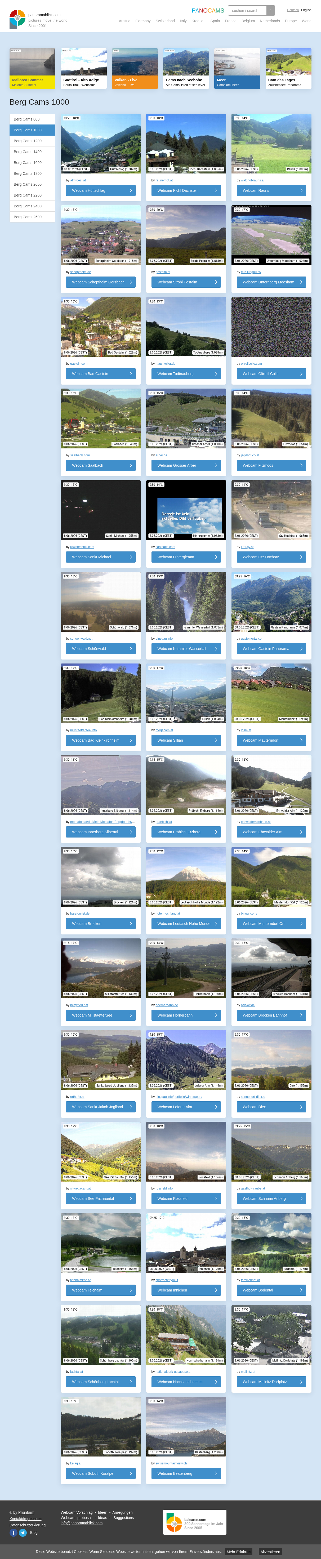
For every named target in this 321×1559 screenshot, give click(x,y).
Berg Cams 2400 (28, 206)
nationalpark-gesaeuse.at (173, 1372)
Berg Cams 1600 (28, 163)
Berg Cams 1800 (28, 173)
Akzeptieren (270, 1552)
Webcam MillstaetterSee (92, 1015)
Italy (183, 21)
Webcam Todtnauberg (176, 374)
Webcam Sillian (170, 740)
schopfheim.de (80, 272)
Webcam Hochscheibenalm (180, 1382)
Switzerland (165, 21)
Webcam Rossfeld (173, 1198)
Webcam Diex (254, 1107)
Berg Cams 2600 (28, 217)
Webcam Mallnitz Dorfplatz (265, 1382)
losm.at (246, 730)
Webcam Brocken (86, 923)
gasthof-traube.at (253, 1188)
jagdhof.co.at (250, 455)
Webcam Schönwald (89, 649)
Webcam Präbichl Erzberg (179, 832)
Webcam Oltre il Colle (261, 374)
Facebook (13, 1533)
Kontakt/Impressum (26, 1519)
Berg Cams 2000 (28, 184)
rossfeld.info (164, 1188)
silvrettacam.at (80, 1188)
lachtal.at (76, 1372)
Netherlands (270, 21)
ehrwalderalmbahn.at (256, 822)
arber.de (161, 455)
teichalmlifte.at (80, 1280)
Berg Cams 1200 (28, 141)
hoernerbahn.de (167, 1005)
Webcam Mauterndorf (260, 740)
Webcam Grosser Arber (177, 465)
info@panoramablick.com (81, 1523)
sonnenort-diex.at (253, 1097)
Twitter (23, 1533)
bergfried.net (79, 1005)
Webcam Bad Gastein (90, 374)
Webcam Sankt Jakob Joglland (97, 1107)
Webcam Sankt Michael (91, 557)
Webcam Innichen (172, 1290)
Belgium (248, 21)
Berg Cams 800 (26, 119)
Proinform (26, 1512)
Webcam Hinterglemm (176, 557)
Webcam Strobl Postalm (177, 282)
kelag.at (75, 1463)
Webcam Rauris (256, 190)
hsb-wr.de (248, 1005)
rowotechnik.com (82, 547)
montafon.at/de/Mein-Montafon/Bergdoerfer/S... (103, 822)
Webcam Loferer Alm (175, 1107)
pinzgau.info (164, 638)
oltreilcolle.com (251, 364)
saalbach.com (80, 455)
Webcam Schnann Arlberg (264, 1198)
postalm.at (163, 272)
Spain (215, 21)
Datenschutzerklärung (28, 1525)
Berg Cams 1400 (28, 152)
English (306, 10)
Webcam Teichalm (87, 1290)
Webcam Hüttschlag (88, 190)
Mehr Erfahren (238, 1552)
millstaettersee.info (83, 730)
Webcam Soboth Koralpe (92, 1473)
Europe (291, 21)
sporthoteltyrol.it (167, 1280)
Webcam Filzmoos (258, 465)
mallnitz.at (248, 1372)
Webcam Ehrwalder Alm (262, 832)
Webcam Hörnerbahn (175, 1015)
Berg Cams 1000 (28, 130)
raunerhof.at (164, 180)
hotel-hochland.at (168, 913)
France (231, 21)
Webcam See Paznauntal (93, 1198)
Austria (125, 21)
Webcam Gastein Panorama (266, 649)
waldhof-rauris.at (253, 180)
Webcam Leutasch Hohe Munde (184, 923)
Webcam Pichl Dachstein (178, 190)
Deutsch (293, 10)
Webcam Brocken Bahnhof (265, 1015)
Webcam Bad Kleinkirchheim (95, 740)
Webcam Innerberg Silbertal (95, 832)
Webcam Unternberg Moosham (268, 282)
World (306, 21)
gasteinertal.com (252, 638)
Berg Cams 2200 (28, 195)
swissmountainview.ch (171, 1463)
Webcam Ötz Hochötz (261, 557)
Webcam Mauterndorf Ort (264, 923)
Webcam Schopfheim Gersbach (98, 282)
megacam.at (164, 730)
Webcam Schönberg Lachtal (95, 1382)
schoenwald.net (81, 638)
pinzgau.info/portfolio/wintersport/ (179, 1097)
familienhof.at (250, 1280)
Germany (143, 21)
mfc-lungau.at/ (251, 272)
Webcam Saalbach (87, 465)
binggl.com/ (249, 913)
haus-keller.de (166, 364)
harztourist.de (80, 913)
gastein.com (78, 364)
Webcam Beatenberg (175, 1473)
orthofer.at (77, 1097)
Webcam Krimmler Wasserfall (182, 649)
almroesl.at (78, 180)
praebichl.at (164, 822)
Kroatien (199, 21)
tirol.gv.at (247, 547)
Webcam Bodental (258, 1290)
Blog (34, 1532)
